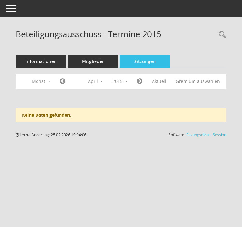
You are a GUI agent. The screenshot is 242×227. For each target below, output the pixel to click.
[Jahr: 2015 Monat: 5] (139, 81)
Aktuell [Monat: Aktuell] (159, 81)
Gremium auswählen (198, 81)
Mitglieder (93, 61)
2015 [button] (120, 81)
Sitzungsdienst (206, 134)
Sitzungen (145, 61)
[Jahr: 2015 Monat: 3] (62, 81)
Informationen (41, 61)
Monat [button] (41, 81)
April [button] (95, 81)
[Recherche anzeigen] (221, 35)
